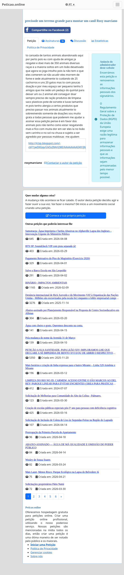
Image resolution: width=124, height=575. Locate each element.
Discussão (78, 41)
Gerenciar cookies (41, 552)
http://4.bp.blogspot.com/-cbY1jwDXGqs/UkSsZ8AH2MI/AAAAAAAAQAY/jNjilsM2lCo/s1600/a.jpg (57, 145)
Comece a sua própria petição (65, 215)
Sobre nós (37, 556)
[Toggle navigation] (117, 4)
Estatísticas (100, 41)
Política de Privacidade (40, 47)
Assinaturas (53, 41)
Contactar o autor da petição (63, 163)
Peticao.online (13, 4)
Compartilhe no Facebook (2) (46, 30)
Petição (31, 41)
